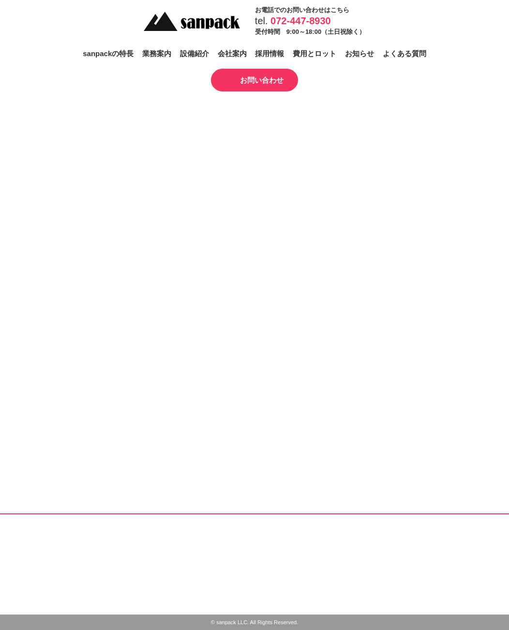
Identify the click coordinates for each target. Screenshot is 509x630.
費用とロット (314, 53)
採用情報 (269, 53)
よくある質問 (404, 53)
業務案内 (156, 53)
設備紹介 (194, 53)
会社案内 (232, 53)
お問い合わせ (262, 80)
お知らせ (359, 53)
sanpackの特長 (108, 53)
